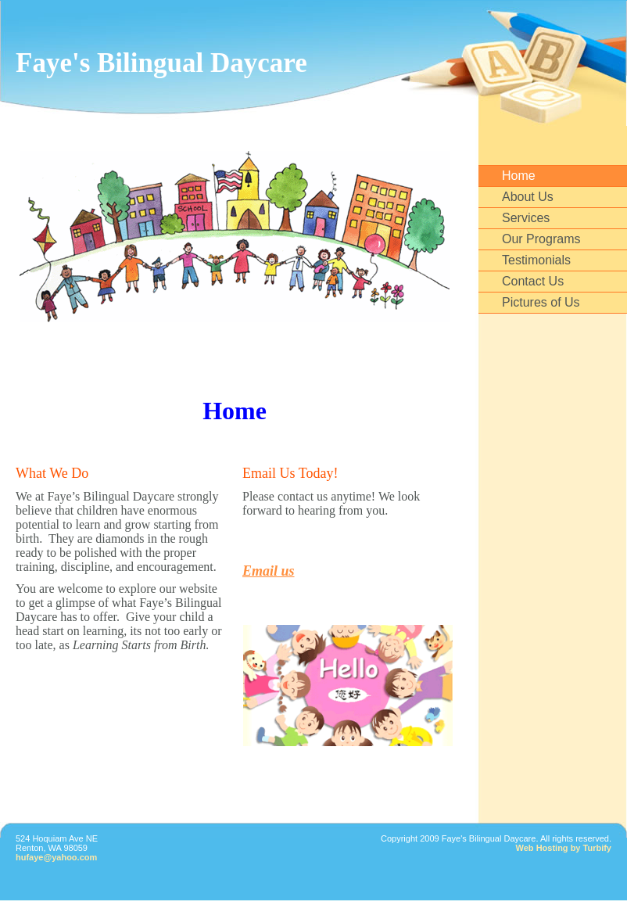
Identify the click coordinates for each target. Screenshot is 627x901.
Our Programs (541, 239)
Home (519, 175)
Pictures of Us (541, 302)
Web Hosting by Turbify (563, 848)
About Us (528, 196)
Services (526, 217)
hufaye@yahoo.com (56, 857)
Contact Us (533, 281)
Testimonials (536, 260)
